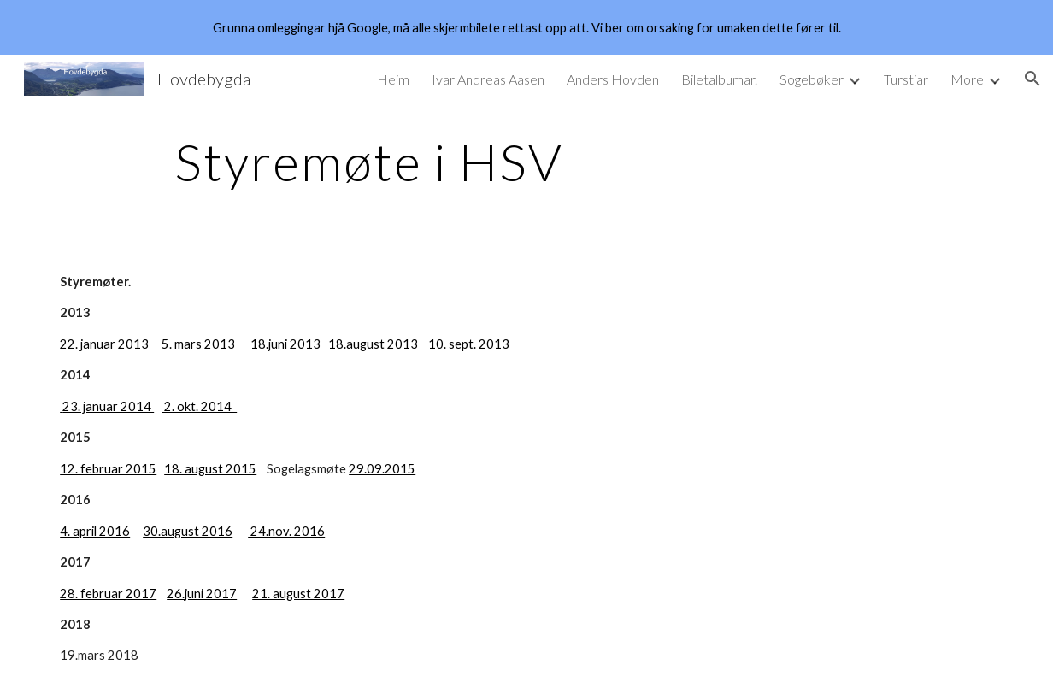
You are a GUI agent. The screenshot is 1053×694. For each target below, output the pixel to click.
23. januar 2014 (108, 406)
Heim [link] (393, 79)
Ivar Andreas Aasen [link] (488, 79)
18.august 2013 (373, 344)
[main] (368, 161)
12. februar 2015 (108, 469)
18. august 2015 (210, 469)
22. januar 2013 (104, 344)
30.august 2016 (187, 531)
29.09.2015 (382, 469)
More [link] (967, 79)
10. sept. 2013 (468, 344)
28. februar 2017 (108, 593)
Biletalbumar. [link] (719, 79)
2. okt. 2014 (199, 406)
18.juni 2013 (285, 344)
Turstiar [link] (906, 79)
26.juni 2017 (202, 593)
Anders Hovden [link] (613, 79)
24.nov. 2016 (286, 531)
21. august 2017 (298, 593)
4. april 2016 (95, 531)
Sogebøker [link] (811, 79)
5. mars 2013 (200, 344)
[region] (526, 27)
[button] (1032, 78)
